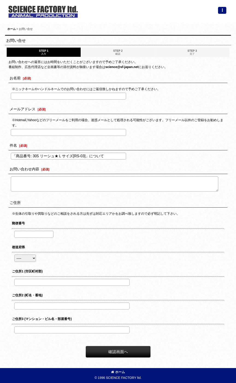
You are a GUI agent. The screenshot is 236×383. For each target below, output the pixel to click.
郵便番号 (18, 223)
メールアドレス (22, 109)
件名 (13, 145)
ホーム (118, 372)
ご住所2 (27, 295)
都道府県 (18, 247)
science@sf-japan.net (122, 67)
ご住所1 (27, 271)
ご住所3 (42, 319)
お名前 (15, 78)
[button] (222, 10)
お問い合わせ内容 (24, 169)
